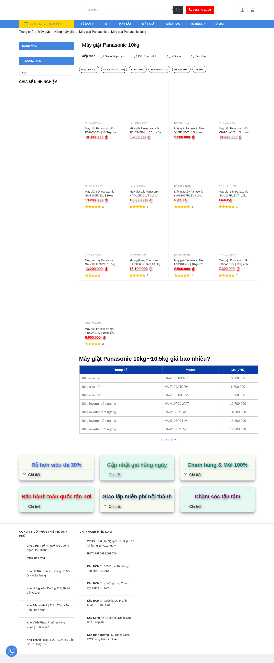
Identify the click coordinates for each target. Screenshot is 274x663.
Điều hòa (174, 24)
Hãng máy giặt (64, 31)
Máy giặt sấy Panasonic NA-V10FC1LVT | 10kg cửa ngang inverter (144, 193)
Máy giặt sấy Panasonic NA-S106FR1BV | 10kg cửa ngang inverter (188, 193)
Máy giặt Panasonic (93, 31)
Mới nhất (174, 56)
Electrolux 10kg (159, 69)
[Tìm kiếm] (178, 10)
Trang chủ (26, 31)
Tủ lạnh (88, 24)
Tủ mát (220, 24)
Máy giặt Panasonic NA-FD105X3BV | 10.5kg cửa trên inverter (145, 130)
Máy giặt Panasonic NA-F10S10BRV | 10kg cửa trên (189, 262)
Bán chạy (198, 56)
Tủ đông (198, 24)
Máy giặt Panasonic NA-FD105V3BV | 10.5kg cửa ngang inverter (100, 130)
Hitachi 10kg (181, 69)
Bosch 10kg (137, 69)
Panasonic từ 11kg (114, 69)
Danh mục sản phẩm (42, 24)
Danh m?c (29, 45)
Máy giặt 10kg (89, 69)
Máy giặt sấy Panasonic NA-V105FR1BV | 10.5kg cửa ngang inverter (100, 262)
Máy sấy (126, 24)
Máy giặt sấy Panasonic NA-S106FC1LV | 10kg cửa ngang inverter (99, 193)
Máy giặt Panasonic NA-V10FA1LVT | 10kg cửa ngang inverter (189, 130)
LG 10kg (199, 69)
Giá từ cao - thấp (145, 56)
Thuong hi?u (31, 60)
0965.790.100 (200, 10)
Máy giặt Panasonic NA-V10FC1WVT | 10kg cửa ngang (234, 130)
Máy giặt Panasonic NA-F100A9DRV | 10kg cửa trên (233, 262)
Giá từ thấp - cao (112, 56)
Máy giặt (150, 24)
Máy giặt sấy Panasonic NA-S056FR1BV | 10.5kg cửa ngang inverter (145, 262)
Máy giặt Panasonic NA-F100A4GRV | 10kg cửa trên (100, 331)
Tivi (107, 24)
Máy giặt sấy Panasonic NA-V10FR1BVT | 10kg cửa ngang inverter (233, 193)
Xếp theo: (89, 56)
